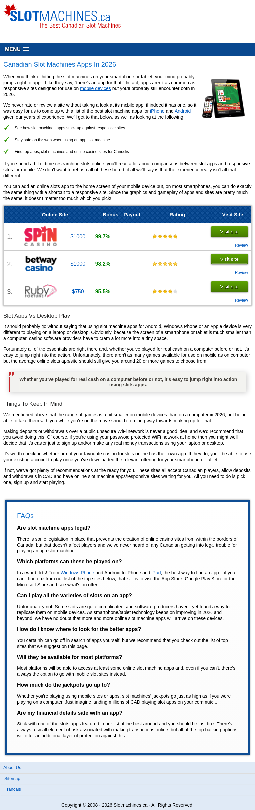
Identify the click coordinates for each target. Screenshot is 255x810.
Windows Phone (77, 572)
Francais (12, 789)
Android (183, 111)
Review (241, 245)
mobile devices (95, 88)
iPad (156, 572)
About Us (12, 767)
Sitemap (12, 778)
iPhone (157, 111)
